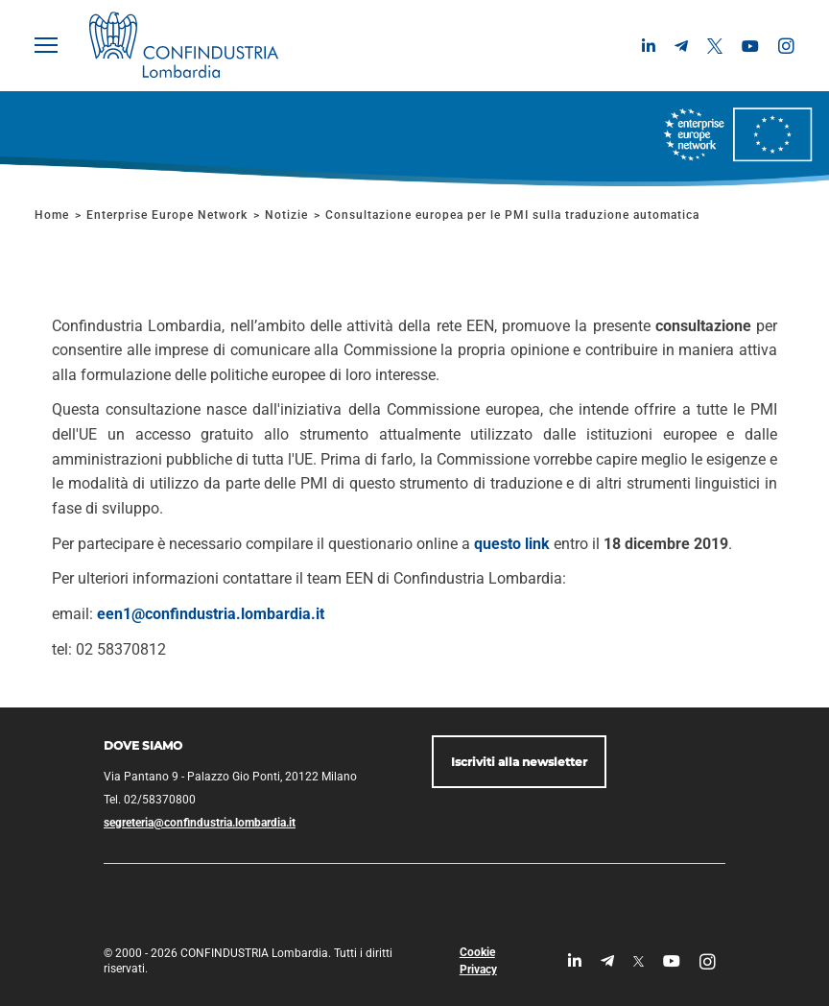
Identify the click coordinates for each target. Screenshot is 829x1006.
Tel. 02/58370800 (150, 799)
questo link (512, 544)
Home (52, 215)
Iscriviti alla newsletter (519, 761)
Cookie (477, 952)
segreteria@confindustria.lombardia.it (200, 822)
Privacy (478, 969)
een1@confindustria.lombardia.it (210, 614)
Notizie (286, 215)
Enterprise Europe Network (168, 215)
